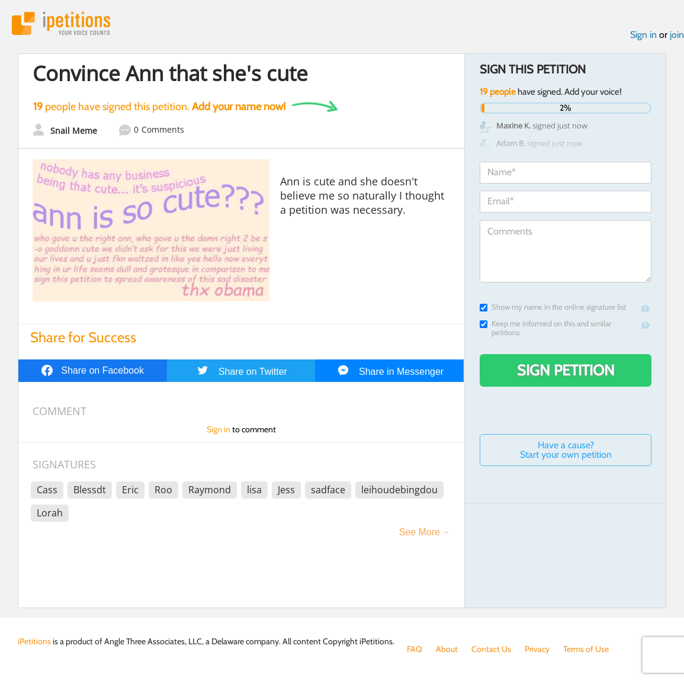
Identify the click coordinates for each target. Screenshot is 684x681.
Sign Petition (566, 370)
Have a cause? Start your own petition (566, 449)
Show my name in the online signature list (553, 307)
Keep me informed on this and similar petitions (545, 328)
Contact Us (491, 649)
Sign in (643, 34)
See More (419, 532)
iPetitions (61, 23)
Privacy (537, 649)
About (447, 649)
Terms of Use (586, 649)
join (677, 34)
